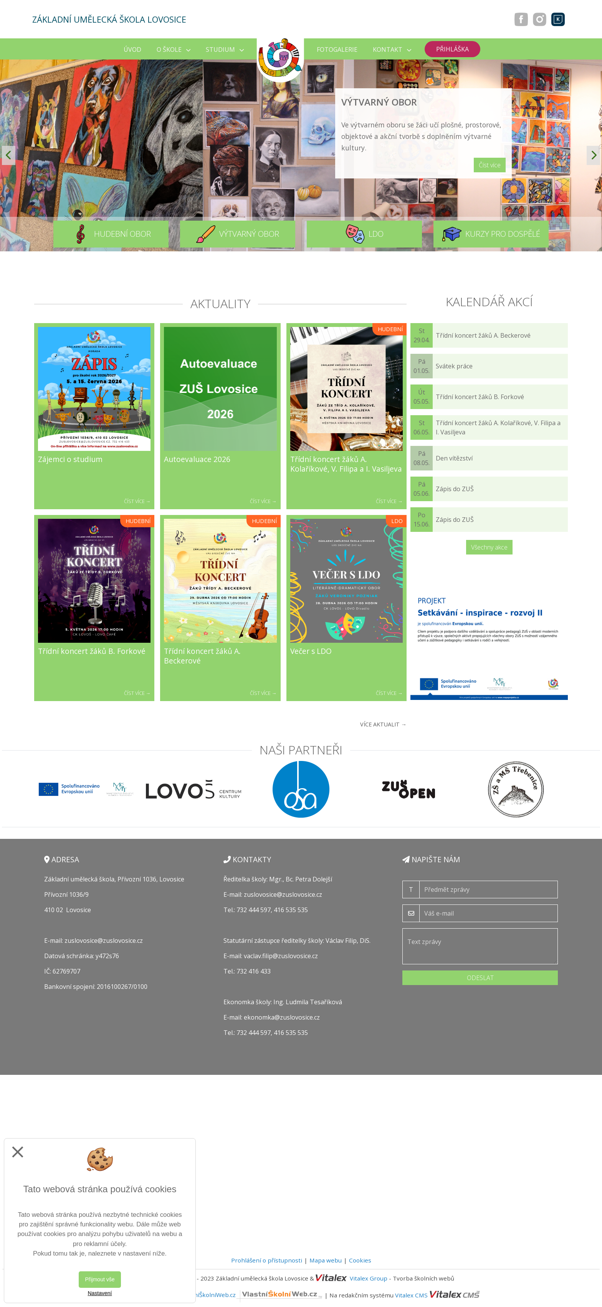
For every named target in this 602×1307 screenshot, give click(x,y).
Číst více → (137, 501)
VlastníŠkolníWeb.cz (251, 1295)
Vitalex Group (368, 1278)
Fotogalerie (337, 49)
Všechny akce (489, 547)
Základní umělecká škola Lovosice (109, 19)
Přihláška (452, 49)
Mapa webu (325, 1260)
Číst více (490, 165)
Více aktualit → (383, 724)
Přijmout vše (99, 1279)
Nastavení (100, 1293)
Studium (225, 49)
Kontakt (392, 49)
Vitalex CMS (411, 1295)
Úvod (132, 49)
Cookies (360, 1260)
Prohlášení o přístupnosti (266, 1260)
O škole (173, 49)
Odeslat (480, 978)
